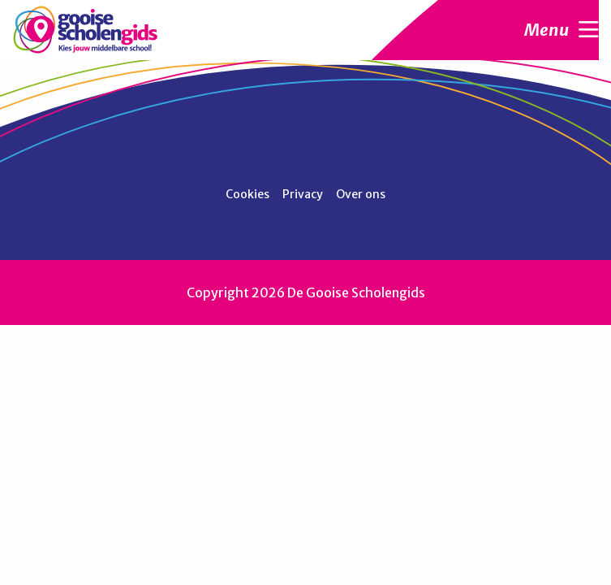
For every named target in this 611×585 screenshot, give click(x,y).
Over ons (360, 194)
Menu (561, 30)
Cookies (247, 194)
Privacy (302, 194)
